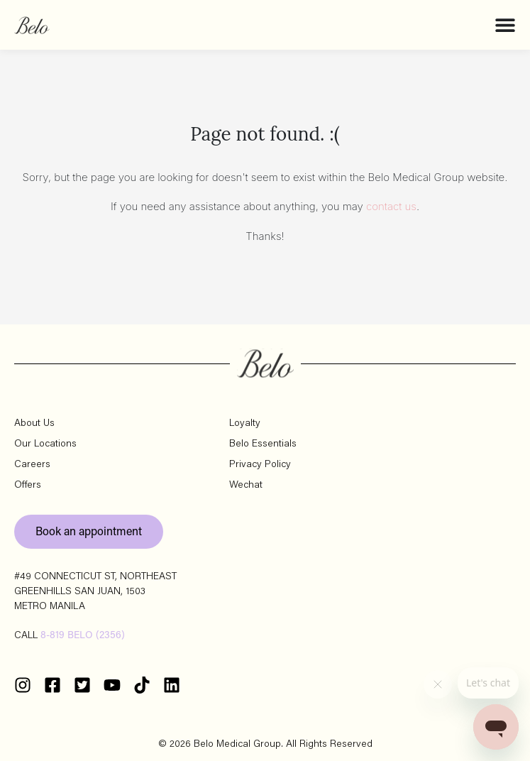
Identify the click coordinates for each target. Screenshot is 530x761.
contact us (391, 206)
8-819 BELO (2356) (82, 636)
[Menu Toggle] (505, 24)
